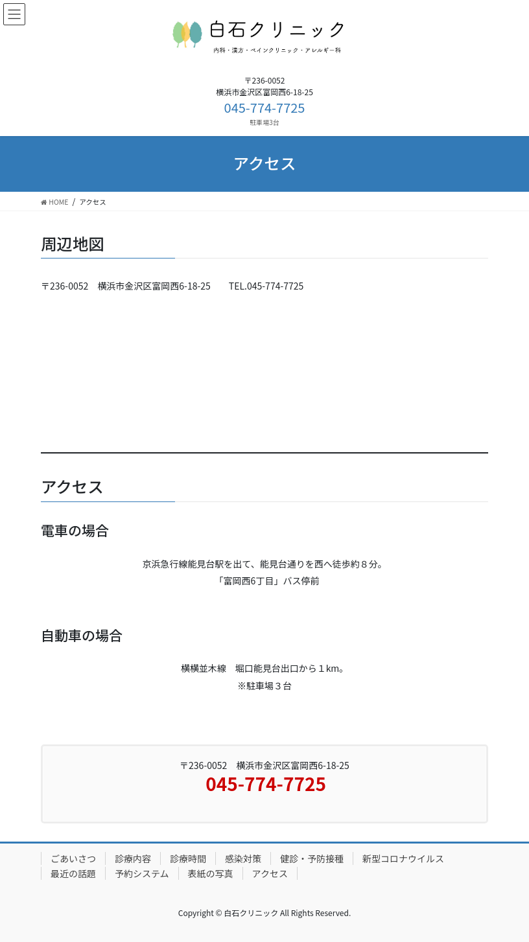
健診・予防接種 (312, 858)
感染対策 (243, 858)
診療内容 (133, 858)
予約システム (142, 873)
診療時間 (188, 858)
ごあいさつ (73, 858)
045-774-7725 (264, 107)
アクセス (270, 873)
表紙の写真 (210, 873)
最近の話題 (73, 873)
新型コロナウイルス (403, 858)
